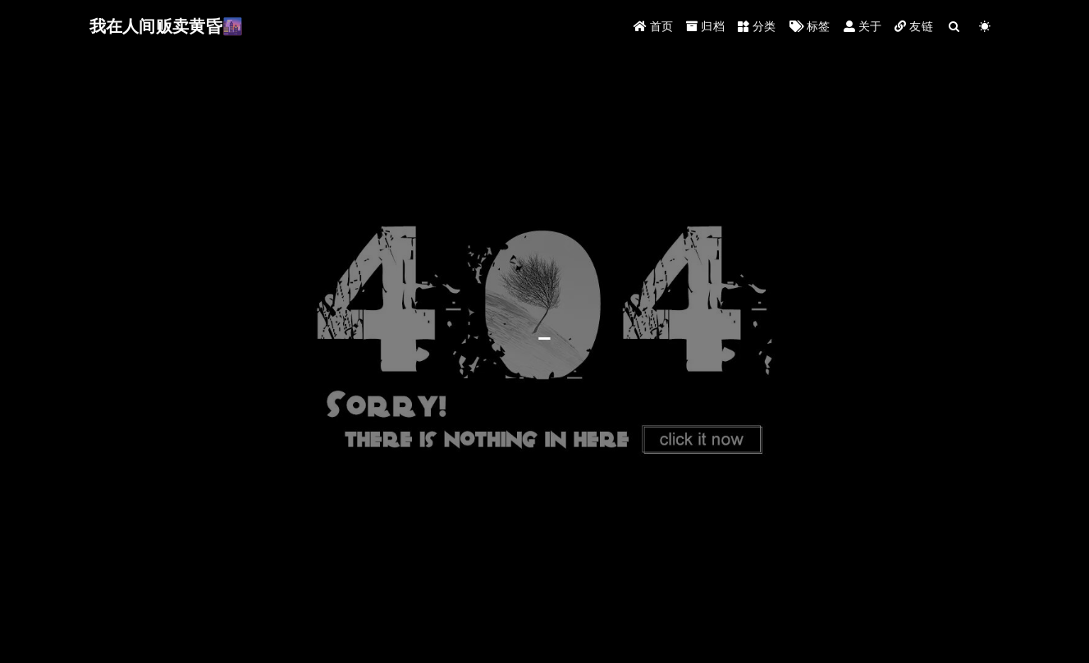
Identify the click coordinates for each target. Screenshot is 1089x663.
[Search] (955, 26)
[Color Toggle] (985, 26)
